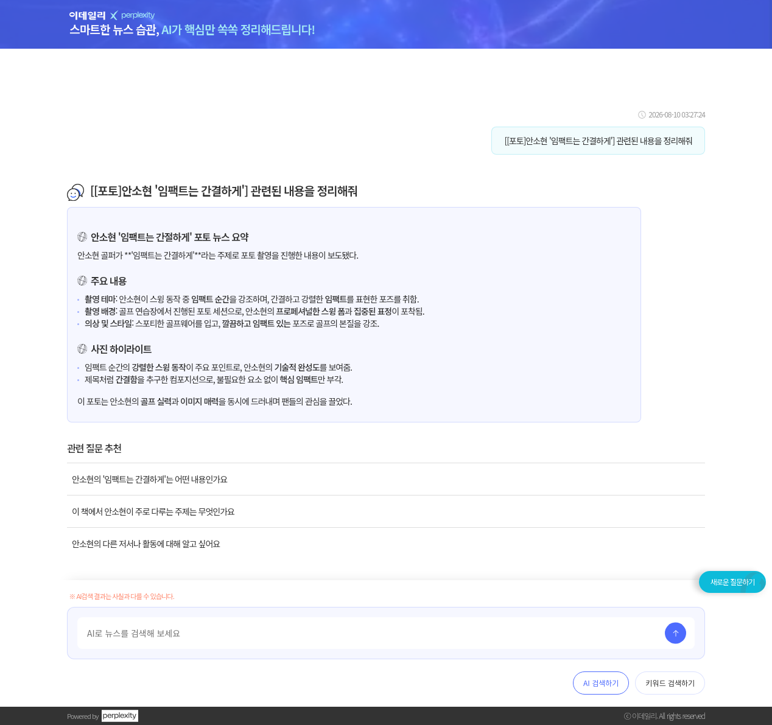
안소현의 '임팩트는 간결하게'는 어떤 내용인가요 (149, 479)
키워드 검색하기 (670, 683)
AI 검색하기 (601, 683)
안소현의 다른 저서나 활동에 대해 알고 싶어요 (146, 544)
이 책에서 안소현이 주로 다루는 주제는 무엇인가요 (153, 511)
